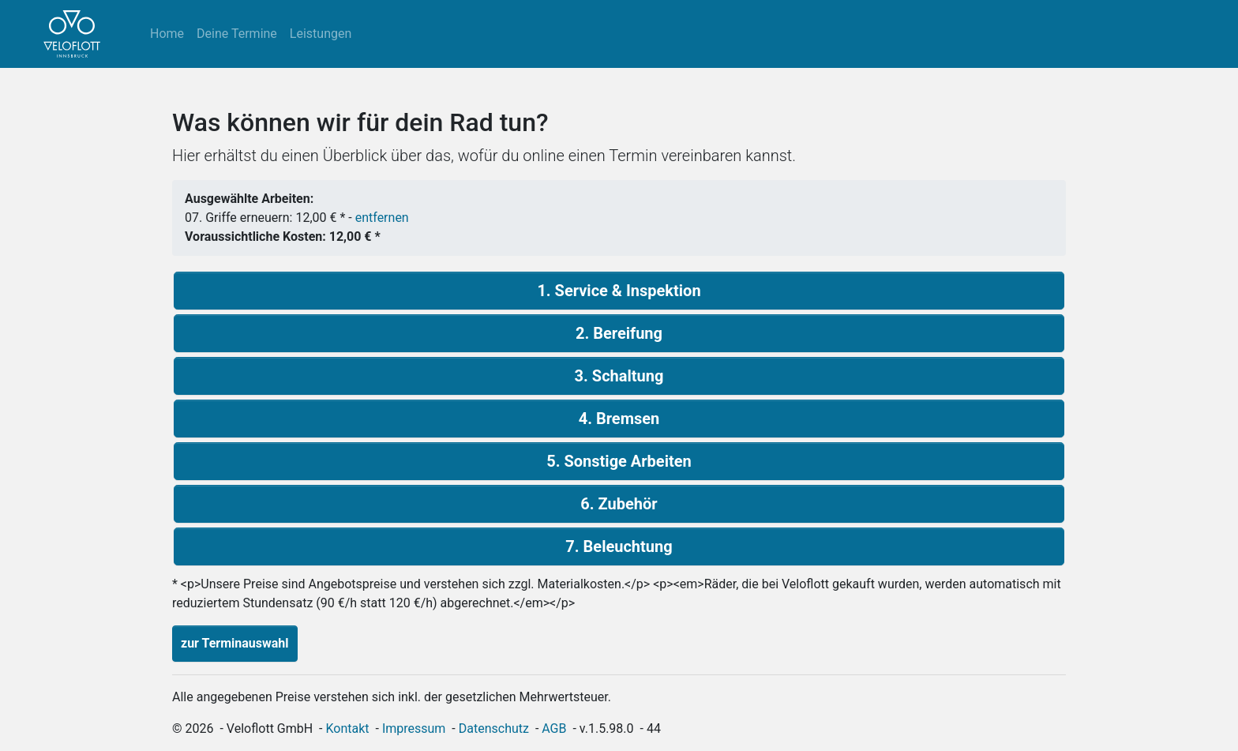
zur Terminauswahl (235, 643)
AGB (554, 728)
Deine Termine (237, 33)
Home (167, 33)
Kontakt (348, 728)
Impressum (414, 728)
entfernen (382, 217)
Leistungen (320, 33)
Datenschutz (494, 728)
